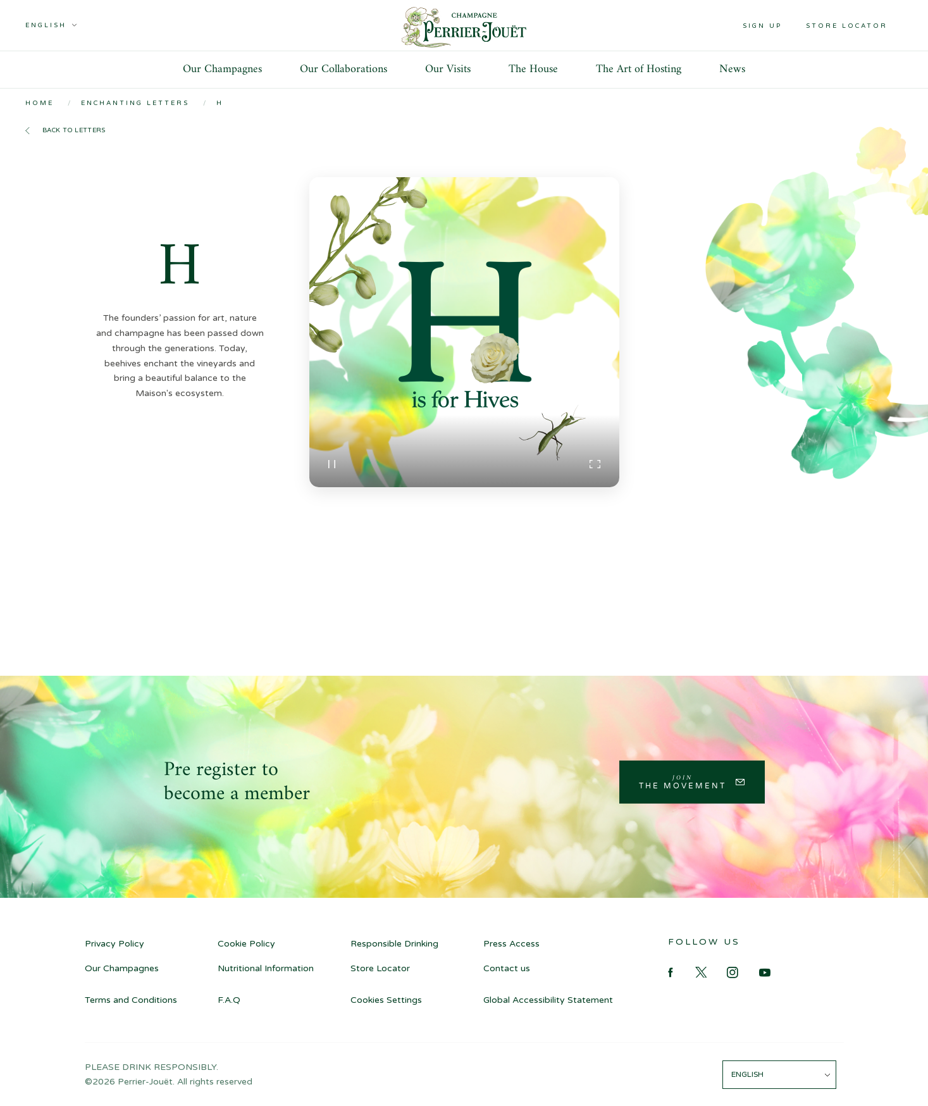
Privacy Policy (114, 943)
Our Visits (448, 69)
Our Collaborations (343, 69)
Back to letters (74, 130)
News (732, 69)
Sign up (762, 26)
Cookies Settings (386, 1000)
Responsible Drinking (394, 943)
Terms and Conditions (131, 1000)
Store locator (847, 26)
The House (533, 69)
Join (682, 781)
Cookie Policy (246, 943)
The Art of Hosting (638, 69)
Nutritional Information (266, 968)
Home (39, 103)
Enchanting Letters (135, 103)
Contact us (506, 968)
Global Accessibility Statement (548, 1000)
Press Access (511, 943)
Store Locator (380, 968)
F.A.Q (229, 1000)
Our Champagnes (222, 69)
